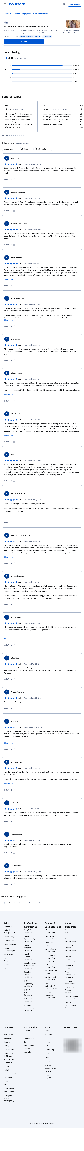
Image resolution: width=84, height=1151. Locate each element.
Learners (27, 1030)
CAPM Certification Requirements (70, 939)
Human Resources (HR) (9, 949)
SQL (5, 968)
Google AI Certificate (28, 931)
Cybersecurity (9, 936)
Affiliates (48, 1065)
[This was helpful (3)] (9, 442)
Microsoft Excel (9, 954)
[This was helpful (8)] (9, 179)
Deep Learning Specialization (50, 956)
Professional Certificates (8, 1054)
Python (6, 964)
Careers (7, 1042)
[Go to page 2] (14, 903)
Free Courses (9, 1092)
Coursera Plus (9, 1049)
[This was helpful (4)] (9, 326)
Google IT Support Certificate (28, 957)
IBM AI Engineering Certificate (28, 983)
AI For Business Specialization (50, 937)
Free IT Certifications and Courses (70, 975)
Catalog (6, 1046)
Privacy (47, 1042)
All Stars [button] (24, 149)
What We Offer (9, 1034)
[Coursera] (17, 4)
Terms (47, 1038)
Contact (48, 1053)
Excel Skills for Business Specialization (50, 964)
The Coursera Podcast (29, 1047)
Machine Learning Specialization (51, 978)
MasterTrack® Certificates (9, 1061)
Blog (26, 1042)
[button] (14, 896)
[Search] (64, 4)
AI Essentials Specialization (50, 931)
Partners (27, 1034)
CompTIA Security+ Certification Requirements (70, 958)
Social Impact (9, 1088)
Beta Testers (29, 1038)
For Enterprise (9, 1070)
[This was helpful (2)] (9, 481)
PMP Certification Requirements (71, 997)
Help (46, 1046)
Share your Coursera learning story (9, 1098)
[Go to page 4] (24, 903)
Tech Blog (28, 1052)
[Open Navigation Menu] (5, 4)
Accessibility (49, 1049)
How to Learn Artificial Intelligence (70, 990)
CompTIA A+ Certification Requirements (70, 948)
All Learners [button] (8, 149)
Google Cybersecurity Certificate (29, 939)
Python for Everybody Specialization (50, 995)
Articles (47, 1057)
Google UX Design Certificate (28, 975)
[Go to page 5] (29, 903)
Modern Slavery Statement (50, 1070)
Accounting (8, 926)
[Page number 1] (9, 903)
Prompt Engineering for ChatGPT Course (51, 986)
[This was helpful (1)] (9, 604)
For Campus (8, 1078)
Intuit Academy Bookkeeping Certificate (29, 1008)
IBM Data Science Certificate (30, 1000)
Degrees (7, 1066)
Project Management (8, 959)
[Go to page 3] (19, 903)
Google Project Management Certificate (30, 966)
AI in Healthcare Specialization (50, 950)
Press (47, 1030)
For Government (10, 1074)
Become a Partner (7, 1082)
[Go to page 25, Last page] (40, 903)
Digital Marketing (10, 944)
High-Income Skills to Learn (70, 982)
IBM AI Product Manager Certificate (29, 992)
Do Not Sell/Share (48, 1076)
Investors (48, 1034)
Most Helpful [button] (41, 149)
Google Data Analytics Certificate (28, 948)
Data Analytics (9, 940)
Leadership (8, 1038)
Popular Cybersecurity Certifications (70, 1005)
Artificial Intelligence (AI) (9, 931)
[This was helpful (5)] (9, 285)
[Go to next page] (45, 903)
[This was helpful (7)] (9, 211)
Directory (48, 1061)
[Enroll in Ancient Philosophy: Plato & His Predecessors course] (24, 41)
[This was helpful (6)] (9, 245)
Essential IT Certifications (70, 967)
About (6, 1030)
